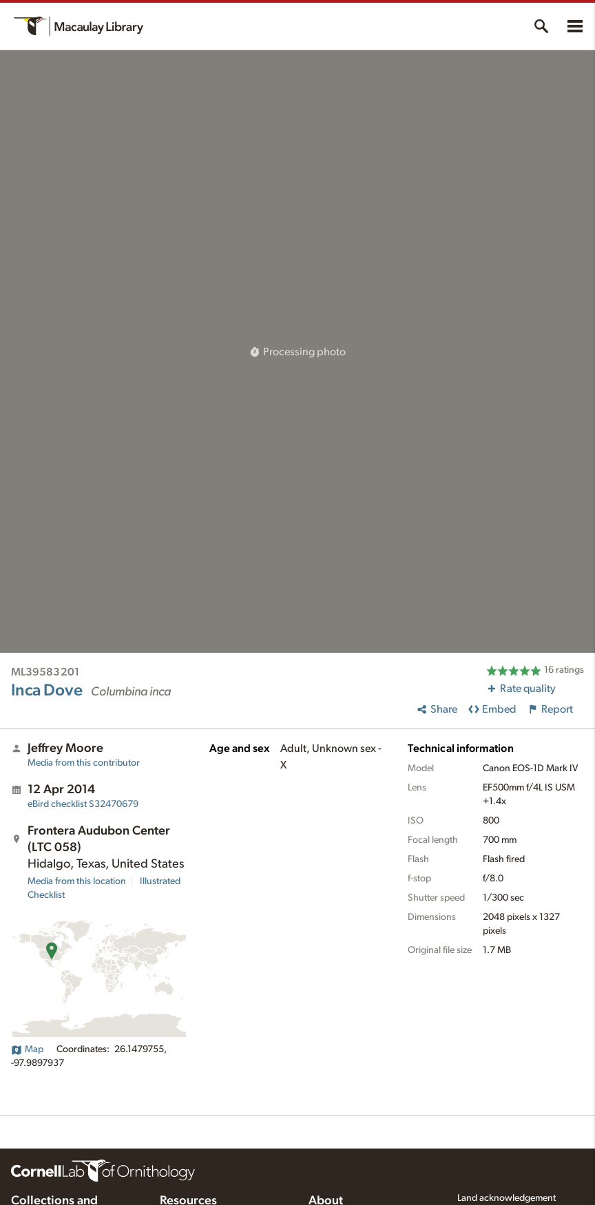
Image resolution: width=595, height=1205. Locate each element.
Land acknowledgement (506, 1198)
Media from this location (77, 881)
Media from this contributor (84, 763)
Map (27, 1049)
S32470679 (83, 804)
